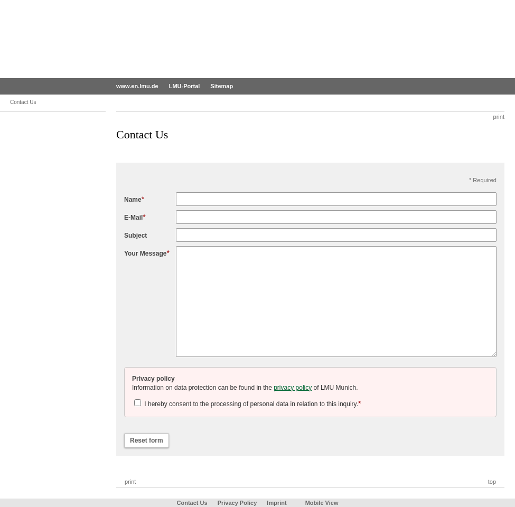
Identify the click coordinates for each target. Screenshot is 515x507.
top (492, 481)
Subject (135, 235)
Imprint (276, 503)
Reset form (146, 440)
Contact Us (192, 503)
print (498, 117)
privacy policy (293, 387)
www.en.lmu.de (137, 86)
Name (133, 199)
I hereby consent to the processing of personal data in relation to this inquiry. (247, 404)
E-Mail (133, 217)
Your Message (145, 253)
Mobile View (322, 503)
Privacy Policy (237, 503)
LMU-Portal (184, 86)
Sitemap (221, 86)
